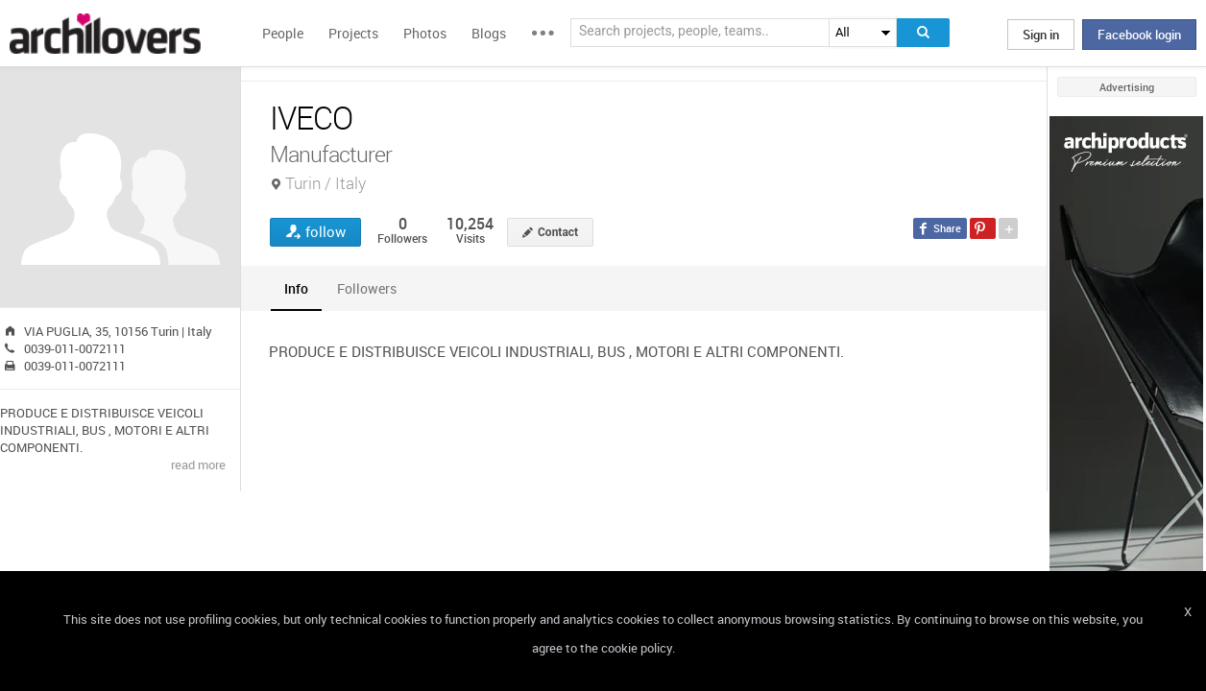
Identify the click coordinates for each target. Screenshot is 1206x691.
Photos (424, 33)
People (282, 33)
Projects (353, 33)
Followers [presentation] (367, 288)
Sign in (1041, 34)
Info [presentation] (296, 288)
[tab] (296, 288)
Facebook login (1139, 34)
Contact (558, 232)
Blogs (488, 33)
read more (198, 464)
